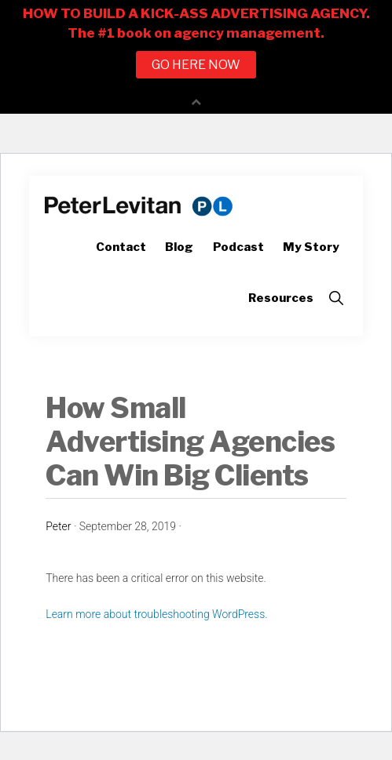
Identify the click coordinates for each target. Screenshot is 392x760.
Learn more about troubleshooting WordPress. (156, 614)
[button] (335, 298)
